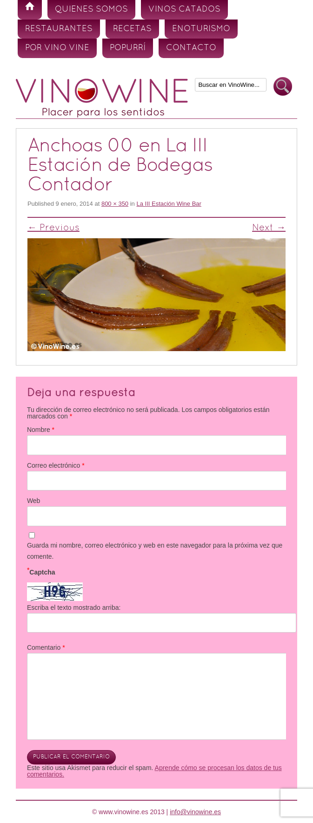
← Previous (53, 228)
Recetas (132, 29)
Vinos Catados (184, 9)
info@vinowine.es (195, 812)
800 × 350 (114, 203)
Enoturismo (201, 29)
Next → (269, 228)
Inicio (29, 10)
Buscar (283, 87)
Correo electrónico (56, 465)
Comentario (46, 647)
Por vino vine (57, 48)
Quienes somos (91, 9)
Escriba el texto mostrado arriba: (74, 607)
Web (33, 500)
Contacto (191, 48)
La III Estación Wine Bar (168, 203)
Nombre (40, 429)
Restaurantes (59, 29)
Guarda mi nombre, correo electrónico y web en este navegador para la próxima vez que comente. (154, 551)
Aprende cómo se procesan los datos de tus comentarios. (154, 771)
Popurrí (128, 48)
